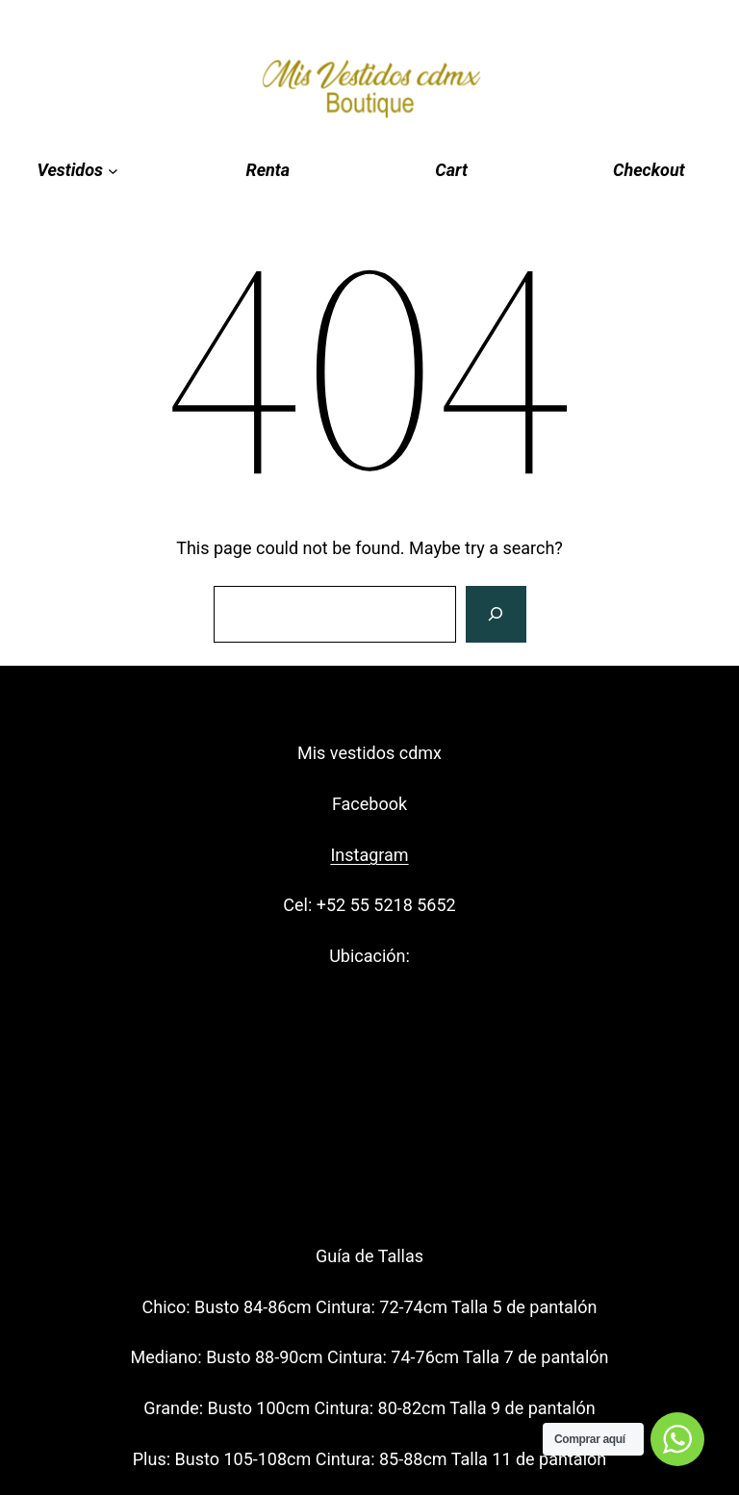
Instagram (369, 855)
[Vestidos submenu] (77, 171)
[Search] (495, 615)
